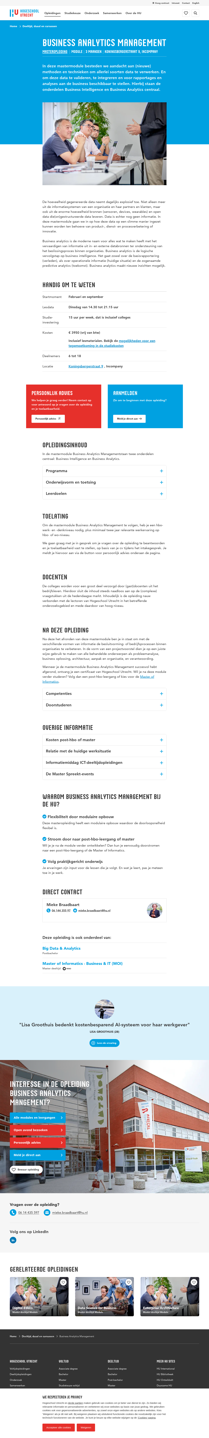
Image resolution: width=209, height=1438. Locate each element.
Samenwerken (112, 13)
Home (13, 26)
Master (62, 1379)
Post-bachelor (115, 1379)
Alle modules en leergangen (38, 1117)
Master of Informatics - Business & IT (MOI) (82, 963)
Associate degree (68, 1368)
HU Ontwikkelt (165, 1379)
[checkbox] (63, 1282)
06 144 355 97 (61, 910)
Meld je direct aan (129, 419)
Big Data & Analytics (61, 948)
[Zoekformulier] (195, 13)
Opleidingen (52, 13)
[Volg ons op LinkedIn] (13, 1240)
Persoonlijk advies (48, 419)
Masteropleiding (54, 51)
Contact (186, 3)
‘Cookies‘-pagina (146, 1417)
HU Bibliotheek (165, 1374)
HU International (166, 1368)
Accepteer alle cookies (58, 1427)
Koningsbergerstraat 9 (86, 367)
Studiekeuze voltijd (69, 1385)
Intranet (175, 3)
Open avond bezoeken (38, 1130)
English (195, 3)
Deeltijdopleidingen (21, 1374)
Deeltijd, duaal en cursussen (40, 26)
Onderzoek (92, 13)
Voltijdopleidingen (20, 1368)
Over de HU (133, 13)
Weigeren (86, 1427)
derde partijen (75, 1403)
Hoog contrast (160, 3)
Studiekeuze (72, 13)
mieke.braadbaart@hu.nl (94, 910)
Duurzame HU (164, 1385)
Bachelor (63, 1374)
